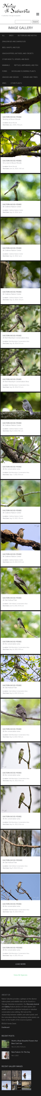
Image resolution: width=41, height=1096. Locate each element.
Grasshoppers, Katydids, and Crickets (17, 53)
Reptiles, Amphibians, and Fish (26, 65)
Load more (20, 964)
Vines (4, 83)
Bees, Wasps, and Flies (11, 47)
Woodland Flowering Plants (23, 71)
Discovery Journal (33, 1004)
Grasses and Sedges (10, 77)
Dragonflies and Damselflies (14, 41)
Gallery (7, 1007)
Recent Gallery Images (12, 1066)
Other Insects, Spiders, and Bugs (15, 59)
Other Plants (16, 83)
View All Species (20, 975)
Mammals (6, 65)
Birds (11, 35)
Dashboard (5, 1027)
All (3, 35)
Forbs (4, 71)
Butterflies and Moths (27, 35)
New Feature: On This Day (20, 1052)
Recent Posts (8, 1036)
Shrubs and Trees (30, 77)
